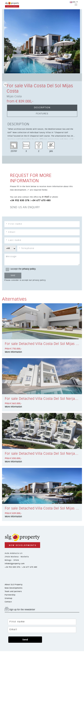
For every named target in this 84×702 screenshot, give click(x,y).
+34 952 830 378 (19, 200)
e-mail (45, 197)
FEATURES (42, 114)
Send (25, 639)
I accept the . (22, 269)
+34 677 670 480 (41, 200)
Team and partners (13, 591)
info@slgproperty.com (15, 564)
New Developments (13, 588)
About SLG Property (14, 584)
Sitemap (8, 598)
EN (72, 2)
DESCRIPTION (42, 108)
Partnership (10, 595)
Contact (8, 602)
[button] (8, 41)
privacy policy (28, 269)
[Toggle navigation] (76, 4)
